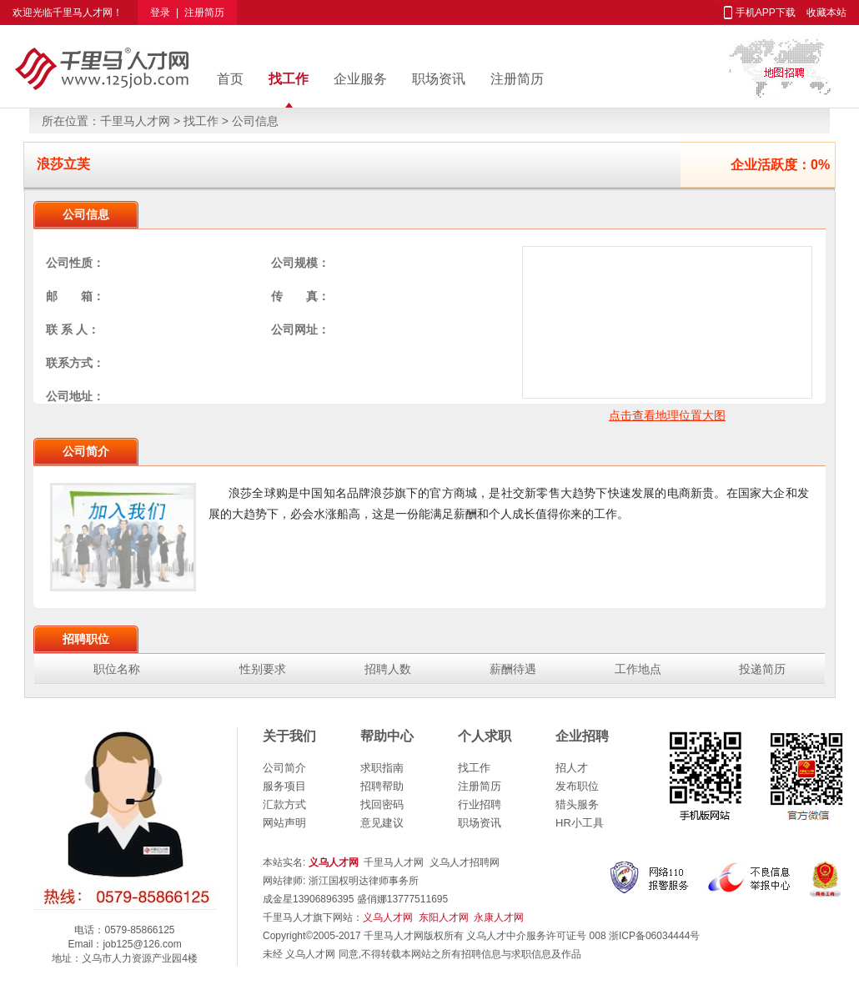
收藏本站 (826, 12)
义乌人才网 (388, 917)
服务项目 (284, 786)
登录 (160, 12)
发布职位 (577, 786)
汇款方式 (284, 804)
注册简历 (204, 12)
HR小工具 (579, 823)
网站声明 (284, 823)
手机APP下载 (766, 12)
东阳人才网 (444, 917)
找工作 (289, 79)
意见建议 (382, 823)
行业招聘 (479, 804)
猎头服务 (577, 804)
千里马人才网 (83, 12)
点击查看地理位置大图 (667, 415)
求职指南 (382, 767)
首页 (230, 79)
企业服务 (360, 79)
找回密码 (382, 804)
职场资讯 (438, 79)
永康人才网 (499, 917)
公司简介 (284, 767)
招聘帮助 (382, 786)
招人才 (571, 767)
